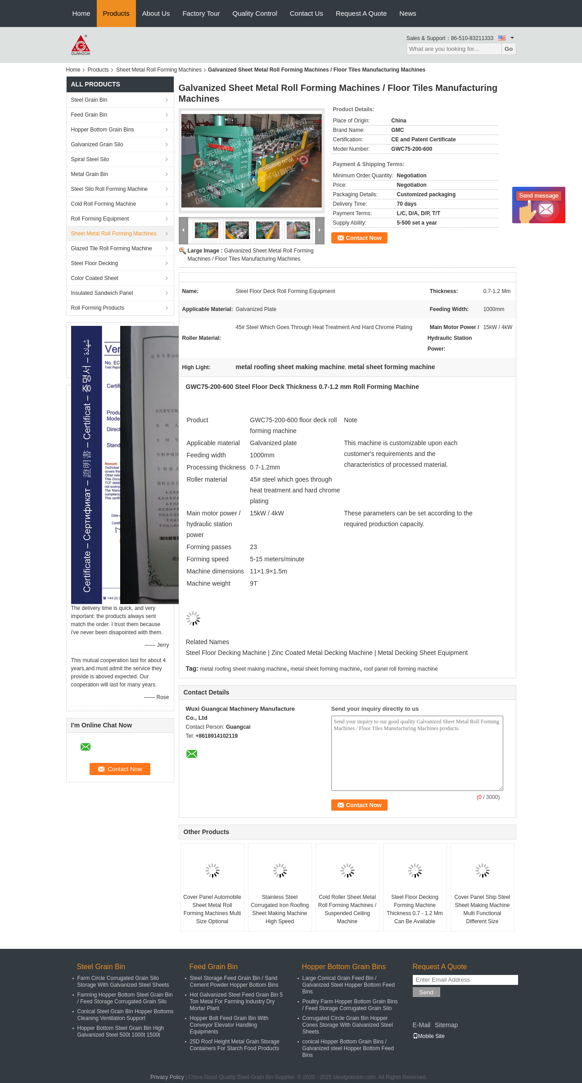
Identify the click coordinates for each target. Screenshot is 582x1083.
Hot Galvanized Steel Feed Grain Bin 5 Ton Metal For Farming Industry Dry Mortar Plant (236, 1001)
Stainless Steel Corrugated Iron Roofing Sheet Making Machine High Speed (280, 909)
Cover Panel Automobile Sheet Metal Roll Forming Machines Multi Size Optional (212, 909)
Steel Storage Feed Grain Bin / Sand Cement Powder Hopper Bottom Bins (234, 981)
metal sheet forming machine (325, 669)
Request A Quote (361, 13)
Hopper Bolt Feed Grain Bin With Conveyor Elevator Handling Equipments (229, 1025)
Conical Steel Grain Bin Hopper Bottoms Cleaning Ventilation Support (125, 1014)
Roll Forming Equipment (100, 219)
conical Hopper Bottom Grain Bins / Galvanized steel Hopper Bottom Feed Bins (348, 1048)
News (407, 13)
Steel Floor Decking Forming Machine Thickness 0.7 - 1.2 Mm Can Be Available (415, 909)
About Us (156, 13)
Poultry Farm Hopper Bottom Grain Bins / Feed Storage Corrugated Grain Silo (350, 1004)
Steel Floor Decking (94, 263)
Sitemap (446, 1025)
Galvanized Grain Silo (97, 144)
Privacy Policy (167, 1077)
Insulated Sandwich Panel (102, 293)
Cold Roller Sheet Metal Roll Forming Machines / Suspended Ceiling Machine (347, 909)
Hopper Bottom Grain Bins (102, 129)
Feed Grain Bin (89, 115)
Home (81, 13)
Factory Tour (201, 13)
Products (116, 13)
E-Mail (422, 1025)
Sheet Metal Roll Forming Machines (159, 70)
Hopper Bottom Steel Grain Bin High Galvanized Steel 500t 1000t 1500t (120, 1031)
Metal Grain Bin (89, 174)
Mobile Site (429, 1036)
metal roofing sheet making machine (243, 669)
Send (426, 992)
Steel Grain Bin (89, 100)
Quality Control (255, 13)
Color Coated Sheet (94, 278)
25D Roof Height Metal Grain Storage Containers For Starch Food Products (235, 1044)
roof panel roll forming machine (401, 669)
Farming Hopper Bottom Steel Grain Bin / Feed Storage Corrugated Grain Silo (125, 998)
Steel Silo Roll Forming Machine (109, 189)
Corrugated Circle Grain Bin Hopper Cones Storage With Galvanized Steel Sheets (347, 1025)
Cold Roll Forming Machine (103, 204)
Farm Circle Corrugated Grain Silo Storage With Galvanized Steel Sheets (123, 981)
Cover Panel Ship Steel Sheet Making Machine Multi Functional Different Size (482, 909)
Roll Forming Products (98, 308)
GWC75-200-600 (274, 420)
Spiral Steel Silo (90, 159)
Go (509, 48)
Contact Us (306, 13)
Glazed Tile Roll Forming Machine (111, 248)
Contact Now (364, 238)
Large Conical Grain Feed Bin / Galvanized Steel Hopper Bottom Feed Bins (348, 985)
